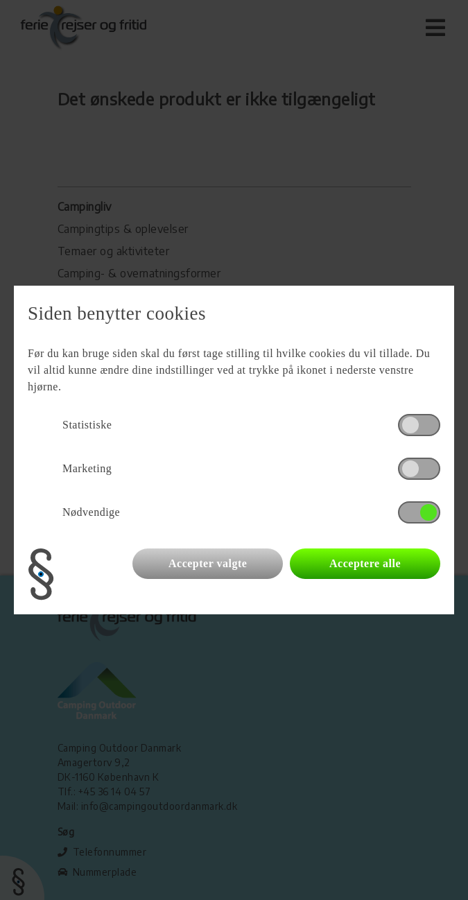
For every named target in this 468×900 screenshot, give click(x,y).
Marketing (87, 468)
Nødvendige (91, 512)
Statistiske (87, 425)
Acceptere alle (365, 563)
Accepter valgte (207, 563)
